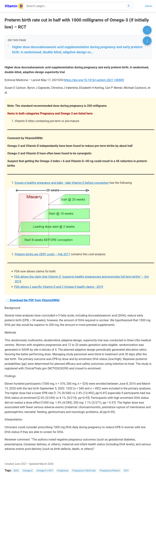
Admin (148, 6)
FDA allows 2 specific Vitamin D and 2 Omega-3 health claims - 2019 (58, 287)
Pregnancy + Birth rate (84, 470)
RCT (126, 470)
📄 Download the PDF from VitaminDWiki (33, 300)
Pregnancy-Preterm (110, 470)
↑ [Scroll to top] (147, 30)
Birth (16, 470)
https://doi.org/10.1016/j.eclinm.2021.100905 (94, 80)
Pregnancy (62, 470)
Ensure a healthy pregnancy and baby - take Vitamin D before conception (62, 183)
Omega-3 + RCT (45, 470)
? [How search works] (128, 6)
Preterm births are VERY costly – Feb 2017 (42, 254)
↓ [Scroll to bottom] (147, 41)
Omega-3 (27, 470)
